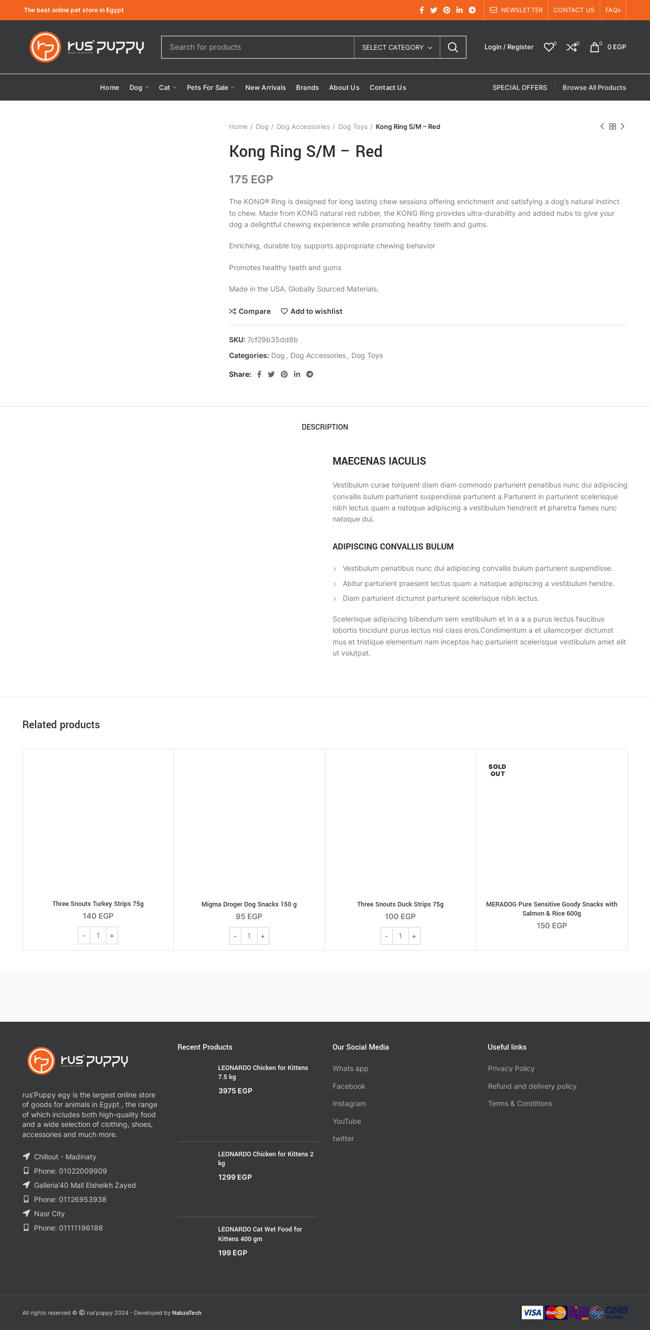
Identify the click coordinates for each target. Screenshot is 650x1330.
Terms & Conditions (520, 1103)
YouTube (347, 1121)
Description (325, 427)
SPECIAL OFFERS (520, 87)
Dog (262, 126)
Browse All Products (594, 87)
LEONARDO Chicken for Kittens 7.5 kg (263, 1072)
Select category (393, 47)
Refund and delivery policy (532, 1086)
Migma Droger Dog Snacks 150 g (249, 904)
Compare (255, 311)
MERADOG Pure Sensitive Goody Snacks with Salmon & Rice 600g (552, 909)
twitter (343, 1138)
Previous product (602, 127)
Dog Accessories (303, 126)
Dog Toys (353, 126)
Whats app (351, 1068)
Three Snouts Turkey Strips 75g (98, 904)
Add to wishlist (316, 311)
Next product (623, 127)
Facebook (349, 1086)
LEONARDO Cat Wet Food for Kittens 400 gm (260, 1234)
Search (453, 47)
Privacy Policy (511, 1068)
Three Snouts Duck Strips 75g (400, 904)
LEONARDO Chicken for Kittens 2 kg (266, 1159)
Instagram (349, 1103)
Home (238, 126)
